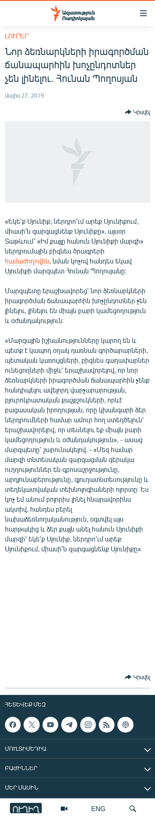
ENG (98, 808)
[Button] (137, 112)
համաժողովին (27, 261)
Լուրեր (17, 36)
